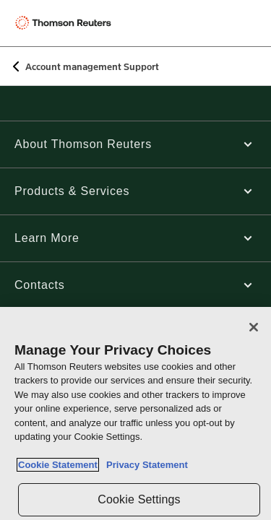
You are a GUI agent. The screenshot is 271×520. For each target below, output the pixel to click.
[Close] (254, 327)
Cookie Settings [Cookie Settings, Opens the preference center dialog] (139, 499)
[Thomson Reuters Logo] (65, 23)
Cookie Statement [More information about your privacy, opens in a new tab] (58, 464)
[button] (135, 144)
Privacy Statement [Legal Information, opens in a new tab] (144, 464)
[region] (135, 413)
